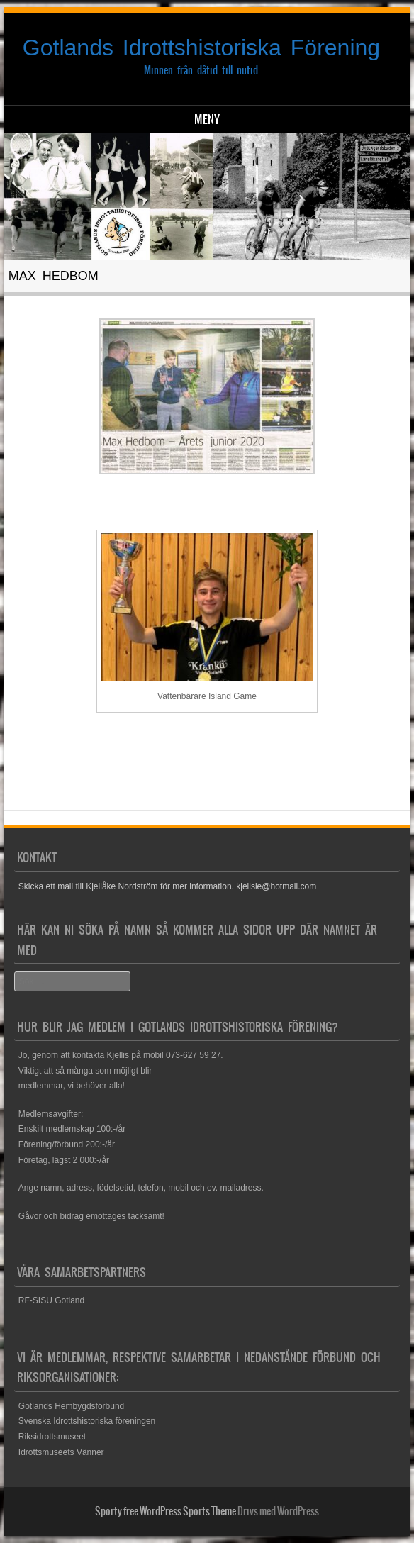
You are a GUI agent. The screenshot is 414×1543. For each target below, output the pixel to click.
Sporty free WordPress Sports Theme (165, 1511)
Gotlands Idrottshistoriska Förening (201, 47)
